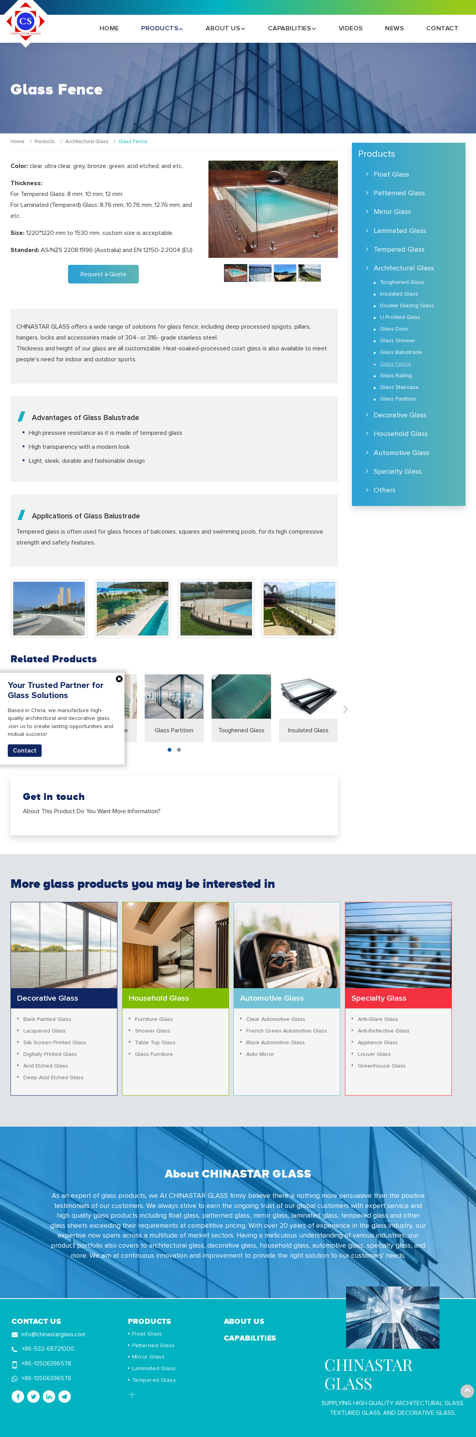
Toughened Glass (241, 730)
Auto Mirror (260, 1054)
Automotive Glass (401, 453)
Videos (351, 28)
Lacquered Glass (44, 1031)
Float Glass (391, 174)
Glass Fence (395, 364)
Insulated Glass (308, 730)
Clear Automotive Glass (275, 1019)
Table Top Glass (155, 1042)
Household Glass (401, 434)
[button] (169, 750)
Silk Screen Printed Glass (54, 1042)
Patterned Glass (399, 193)
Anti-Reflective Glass (384, 1031)
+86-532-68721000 (47, 1349)
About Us (244, 1321)
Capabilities (250, 1338)
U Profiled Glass (400, 317)
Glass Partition (174, 730)
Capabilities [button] (290, 28)
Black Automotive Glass (275, 1042)
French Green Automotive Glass (286, 1031)
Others (385, 490)
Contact (442, 28)
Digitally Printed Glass (50, 1054)
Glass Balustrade (401, 352)
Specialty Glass (398, 471)
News (394, 28)
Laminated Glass (400, 231)
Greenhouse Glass (382, 1066)
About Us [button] (224, 28)
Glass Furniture (154, 1054)
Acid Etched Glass (45, 1066)
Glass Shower (397, 340)
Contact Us (36, 1321)
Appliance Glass (378, 1042)
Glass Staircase (399, 387)
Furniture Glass (154, 1019)
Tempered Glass (399, 249)
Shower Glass (152, 1031)
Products (45, 141)
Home (109, 28)
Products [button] (160, 28)
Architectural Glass (86, 141)
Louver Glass (374, 1054)
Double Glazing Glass (407, 305)
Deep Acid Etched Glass (53, 1077)
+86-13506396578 (46, 1364)
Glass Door (394, 329)
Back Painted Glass (47, 1019)
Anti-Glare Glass (378, 1019)
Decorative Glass (400, 415)
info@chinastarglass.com (53, 1334)
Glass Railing (396, 375)
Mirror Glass (392, 211)
